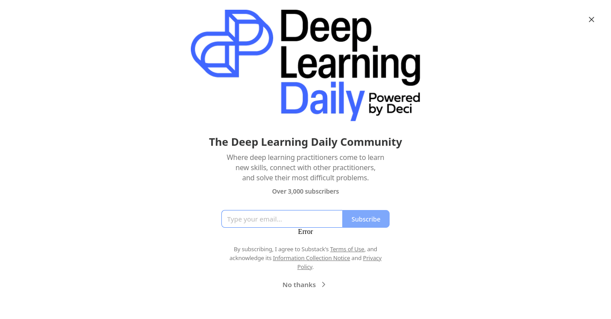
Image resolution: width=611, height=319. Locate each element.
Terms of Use (347, 249)
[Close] (591, 19)
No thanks (305, 284)
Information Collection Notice (311, 258)
